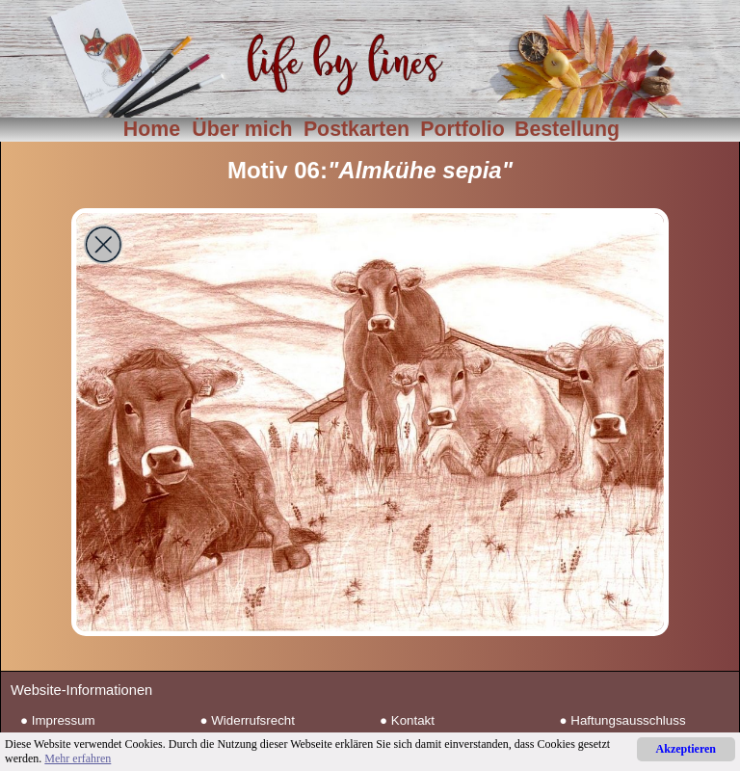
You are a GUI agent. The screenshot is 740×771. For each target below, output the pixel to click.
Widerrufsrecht (253, 720)
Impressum (63, 720)
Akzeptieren (686, 749)
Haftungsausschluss (627, 720)
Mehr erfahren (77, 758)
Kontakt (413, 720)
